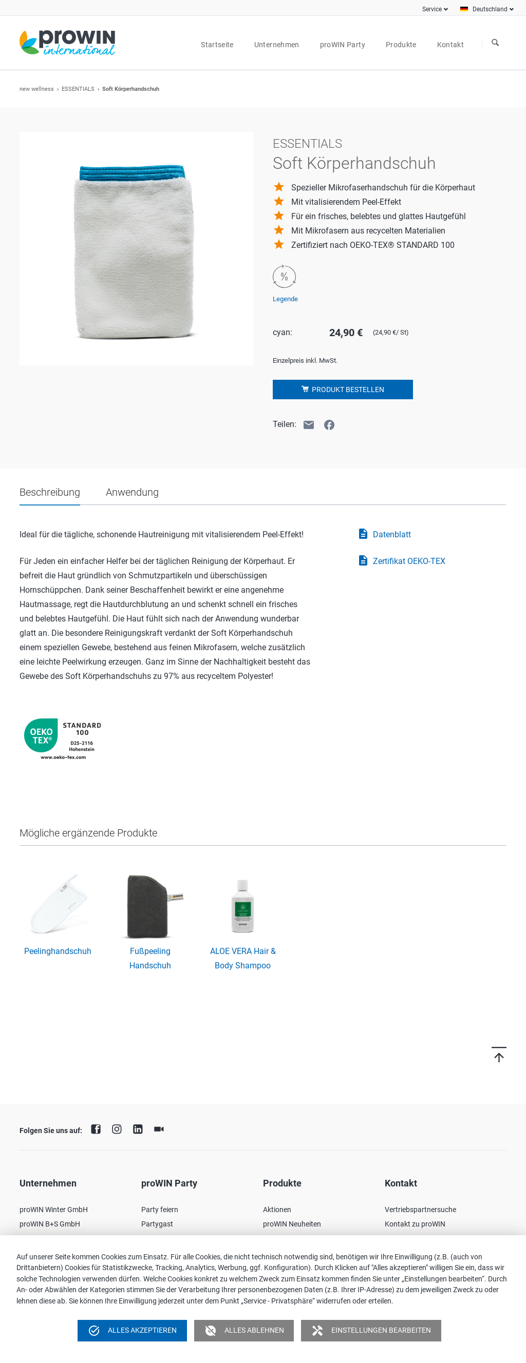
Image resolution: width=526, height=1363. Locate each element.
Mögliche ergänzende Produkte (88, 833)
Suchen (495, 43)
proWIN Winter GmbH (54, 1209)
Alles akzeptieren (132, 1331)
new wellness (37, 89)
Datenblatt (384, 535)
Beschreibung (50, 492)
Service (432, 9)
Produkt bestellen (347, 389)
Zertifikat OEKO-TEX (401, 561)
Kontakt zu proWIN (415, 1224)
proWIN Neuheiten (292, 1224)
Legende (285, 299)
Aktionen (277, 1209)
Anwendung (132, 492)
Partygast (157, 1224)
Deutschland (490, 9)
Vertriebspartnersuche (420, 1209)
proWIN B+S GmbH (50, 1224)
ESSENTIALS (78, 89)
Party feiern (159, 1209)
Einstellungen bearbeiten (371, 1331)
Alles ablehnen (244, 1331)
